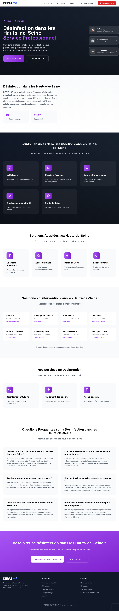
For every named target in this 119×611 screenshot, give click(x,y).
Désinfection (46, 596)
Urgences (84, 586)
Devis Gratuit (14, 58)
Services (47, 3)
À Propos (61, 3)
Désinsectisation (48, 589)
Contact (73, 3)
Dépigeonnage (47, 593)
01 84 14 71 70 (87, 3)
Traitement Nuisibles (50, 583)
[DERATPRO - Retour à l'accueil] (10, 3)
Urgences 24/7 (107, 3)
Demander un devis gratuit (47, 559)
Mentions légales (86, 589)
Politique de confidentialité (90, 593)
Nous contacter (86, 583)
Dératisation (46, 586)
